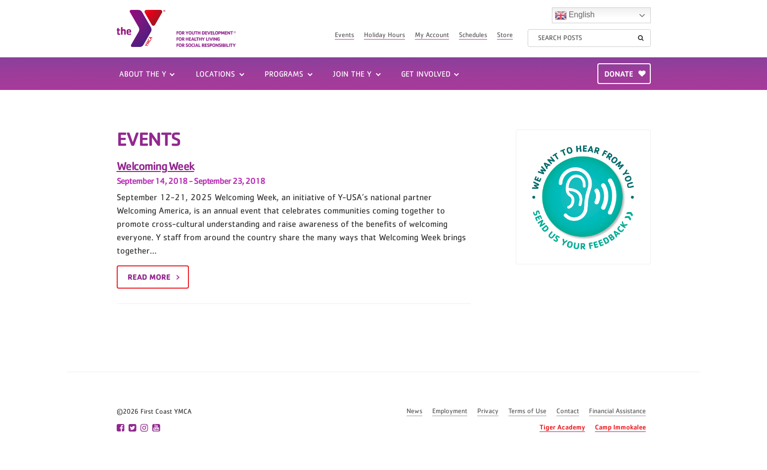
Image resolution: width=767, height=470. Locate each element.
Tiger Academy (562, 427)
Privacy (487, 411)
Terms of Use (527, 411)
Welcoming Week (155, 165)
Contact (567, 411)
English (575, 15)
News (414, 411)
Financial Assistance (617, 411)
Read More (149, 277)
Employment (449, 411)
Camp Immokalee (620, 427)
